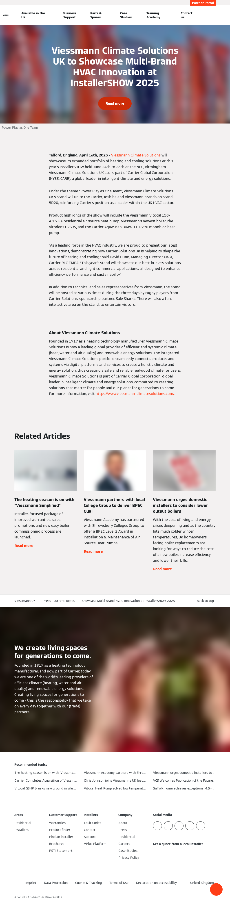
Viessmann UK (24, 601)
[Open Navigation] (6, 15)
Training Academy (153, 15)
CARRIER (56, 897)
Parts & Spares (96, 15)
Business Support (69, 15)
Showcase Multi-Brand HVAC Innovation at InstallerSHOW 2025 (128, 601)
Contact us (186, 15)
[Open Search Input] (213, 15)
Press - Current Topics (59, 601)
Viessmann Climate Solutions (135, 155)
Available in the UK (33, 15)
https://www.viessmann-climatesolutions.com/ (134, 393)
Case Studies (126, 15)
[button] (216, 889)
